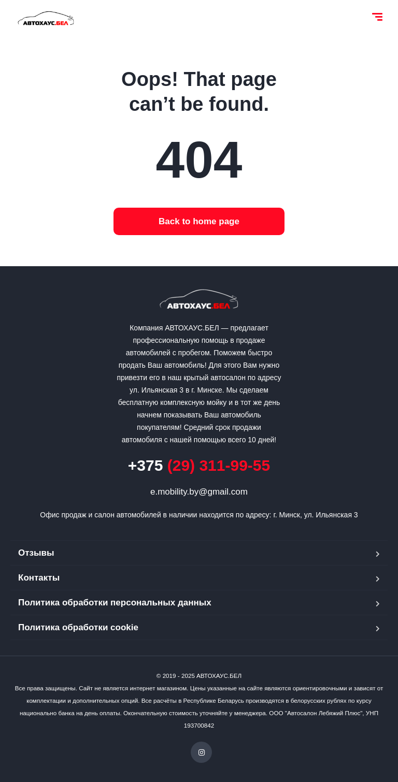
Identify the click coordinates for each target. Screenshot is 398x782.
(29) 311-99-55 (199, 465)
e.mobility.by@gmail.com (199, 492)
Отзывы (36, 553)
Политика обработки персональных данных (114, 602)
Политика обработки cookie (78, 627)
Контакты (39, 578)
